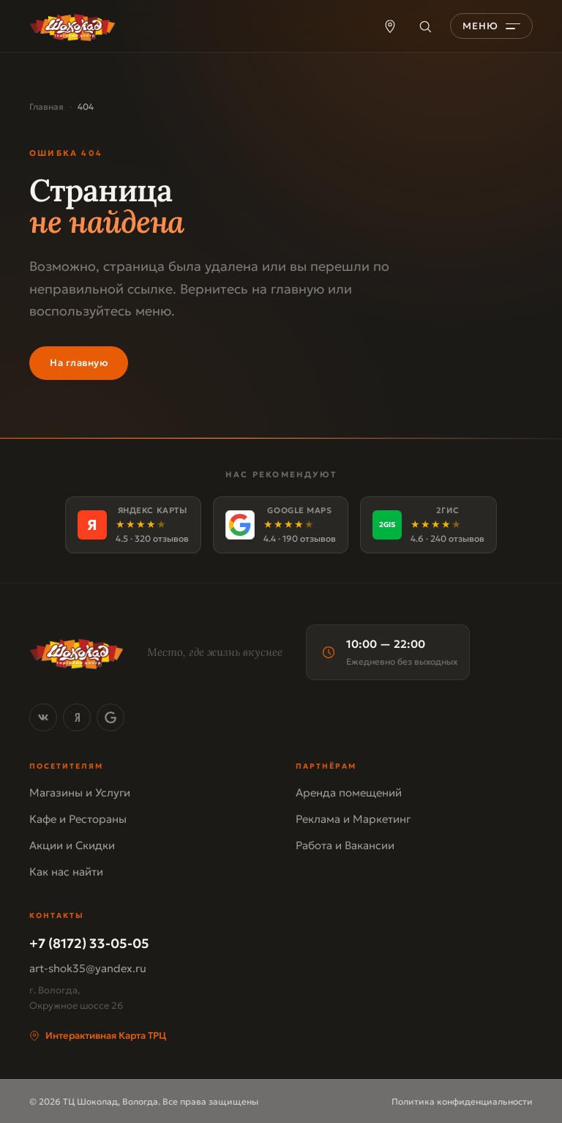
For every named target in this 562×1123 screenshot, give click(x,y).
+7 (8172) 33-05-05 (89, 943)
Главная (46, 106)
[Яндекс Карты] (133, 525)
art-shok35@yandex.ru (87, 968)
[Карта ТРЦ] (390, 26)
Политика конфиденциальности (462, 1101)
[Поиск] (425, 26)
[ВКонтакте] (43, 717)
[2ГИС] (428, 525)
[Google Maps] (280, 525)
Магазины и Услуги (79, 792)
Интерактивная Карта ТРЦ (97, 1035)
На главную (79, 363)
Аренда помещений (349, 792)
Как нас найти (66, 871)
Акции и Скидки (72, 845)
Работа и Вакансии (345, 845)
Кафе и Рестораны (78, 819)
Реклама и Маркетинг (353, 819)
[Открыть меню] (491, 26)
